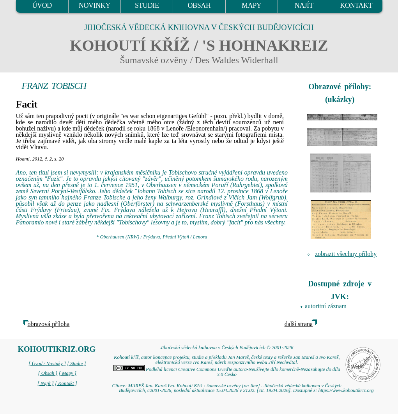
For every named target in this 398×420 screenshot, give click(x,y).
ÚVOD (41, 5)
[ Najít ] (45, 383)
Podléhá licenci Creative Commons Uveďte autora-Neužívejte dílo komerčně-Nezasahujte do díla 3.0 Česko (226, 372)
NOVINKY (94, 5)
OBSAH (199, 5)
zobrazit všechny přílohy (346, 254)
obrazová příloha (49, 324)
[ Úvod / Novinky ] (47, 363)
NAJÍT (304, 5)
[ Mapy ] (67, 373)
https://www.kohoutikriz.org (345, 390)
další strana (299, 324)
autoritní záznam (326, 306)
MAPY (251, 5)
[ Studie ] (76, 363)
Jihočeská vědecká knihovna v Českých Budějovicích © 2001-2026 (226, 347)
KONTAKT (356, 5)
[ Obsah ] (48, 373)
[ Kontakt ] (66, 383)
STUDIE (147, 5)
